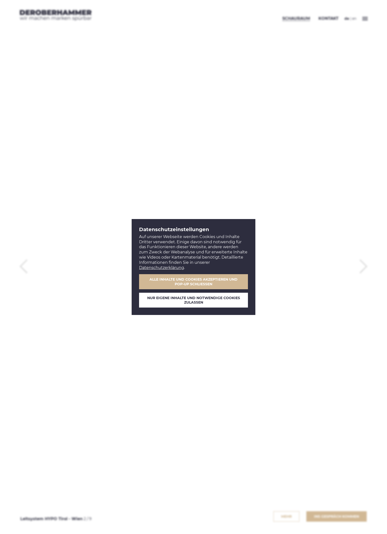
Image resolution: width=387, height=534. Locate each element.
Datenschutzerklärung (161, 267)
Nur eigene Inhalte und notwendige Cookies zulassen (193, 300)
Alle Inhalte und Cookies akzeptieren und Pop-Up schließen (193, 281)
